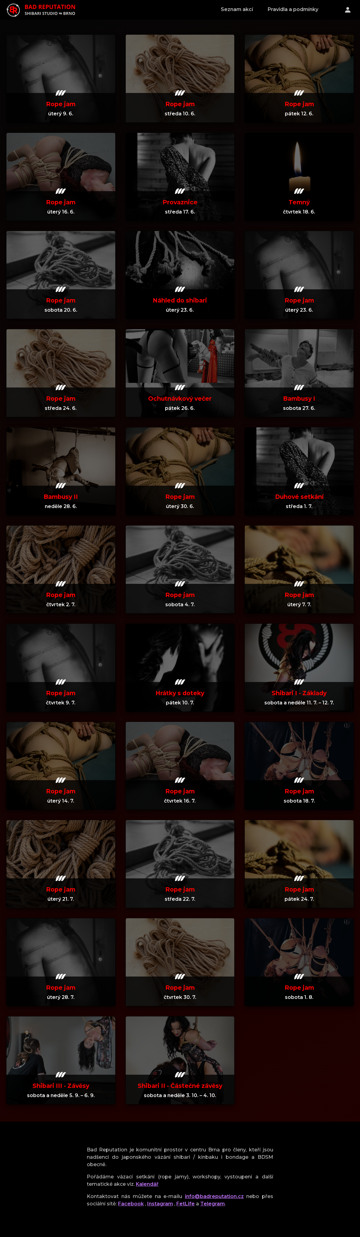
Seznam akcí (237, 9)
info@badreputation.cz (214, 1196)
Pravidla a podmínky (293, 9)
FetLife (185, 1204)
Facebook (131, 1204)
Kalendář (147, 1184)
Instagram (160, 1204)
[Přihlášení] (347, 9)
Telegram (212, 1204)
